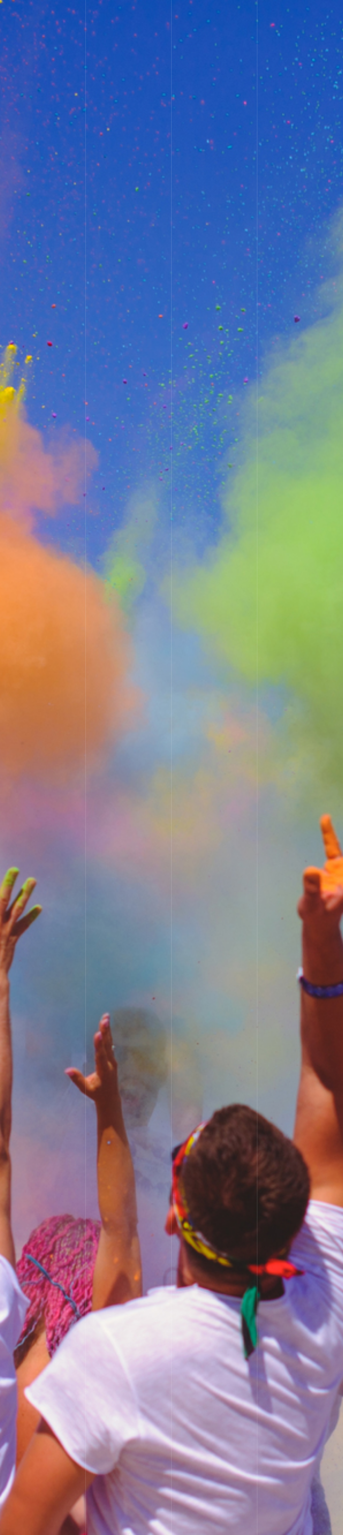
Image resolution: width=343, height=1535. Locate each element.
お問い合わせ (282, 7)
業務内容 (233, 7)
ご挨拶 (210, 7)
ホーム (188, 7)
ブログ (256, 7)
